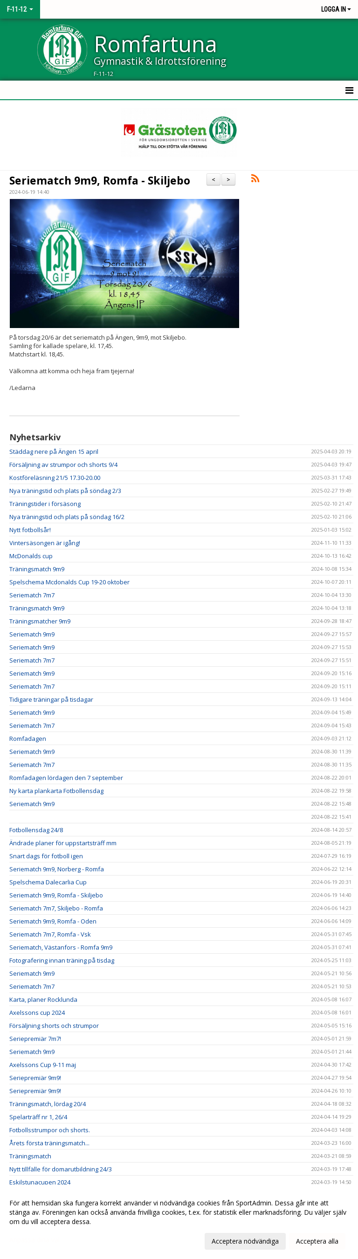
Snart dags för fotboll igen (46, 856)
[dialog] (179, 1221)
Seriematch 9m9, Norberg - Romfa (56, 869)
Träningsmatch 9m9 (36, 569)
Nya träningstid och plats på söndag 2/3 (65, 490)
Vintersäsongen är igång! (44, 543)
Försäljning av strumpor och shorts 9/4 (63, 464)
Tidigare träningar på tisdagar (51, 699)
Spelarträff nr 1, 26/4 (38, 1117)
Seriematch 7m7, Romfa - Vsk (50, 934)
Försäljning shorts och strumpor (54, 1025)
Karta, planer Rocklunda (43, 999)
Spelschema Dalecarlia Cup (48, 882)
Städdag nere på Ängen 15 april (53, 451)
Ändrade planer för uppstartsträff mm (63, 843)
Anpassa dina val (34, 1240)
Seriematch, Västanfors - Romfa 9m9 (60, 947)
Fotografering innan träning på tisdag (61, 960)
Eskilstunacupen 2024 (39, 1182)
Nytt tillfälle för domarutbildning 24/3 (60, 1169)
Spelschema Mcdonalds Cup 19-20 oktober (69, 582)
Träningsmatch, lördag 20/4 (47, 1104)
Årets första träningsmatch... (49, 1143)
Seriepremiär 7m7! (35, 1038)
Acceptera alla (317, 1241)
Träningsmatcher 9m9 (39, 621)
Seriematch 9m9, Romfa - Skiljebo (99, 180)
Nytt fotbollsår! (30, 530)
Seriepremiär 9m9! (35, 1078)
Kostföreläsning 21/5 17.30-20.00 (54, 477)
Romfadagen (27, 738)
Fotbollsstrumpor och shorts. (49, 1130)
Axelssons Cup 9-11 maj (42, 1065)
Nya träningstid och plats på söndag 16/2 (66, 517)
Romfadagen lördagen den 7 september (66, 777)
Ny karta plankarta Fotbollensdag (56, 791)
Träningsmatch (30, 1156)
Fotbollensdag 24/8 (36, 830)
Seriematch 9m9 (32, 634)
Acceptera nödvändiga (245, 1241)
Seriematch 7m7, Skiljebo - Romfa (56, 908)
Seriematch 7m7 (32, 595)
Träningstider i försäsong (45, 503)
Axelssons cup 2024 (37, 1012)
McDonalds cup (31, 556)
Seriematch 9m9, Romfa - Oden (52, 921)
